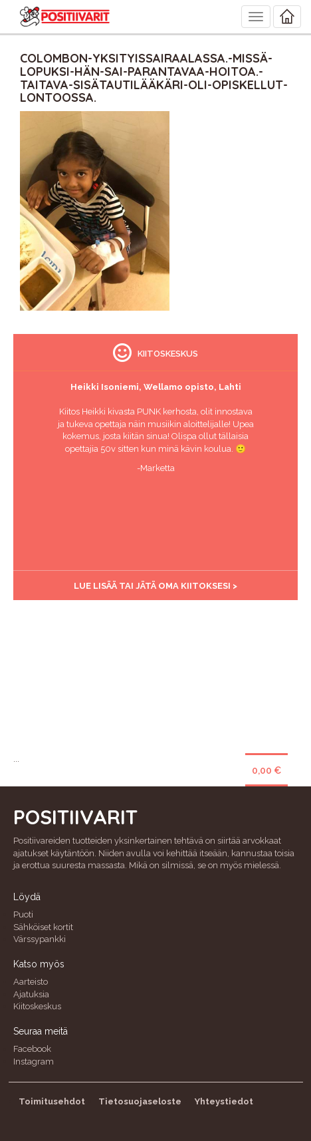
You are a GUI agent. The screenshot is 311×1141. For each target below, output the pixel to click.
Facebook (32, 1049)
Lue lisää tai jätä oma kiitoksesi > (155, 586)
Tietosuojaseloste (139, 1101)
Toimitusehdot (52, 1101)
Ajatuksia (31, 994)
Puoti (23, 914)
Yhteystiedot (224, 1101)
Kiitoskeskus (37, 1006)
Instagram (33, 1061)
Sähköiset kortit (43, 927)
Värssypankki (39, 939)
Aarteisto (30, 982)
